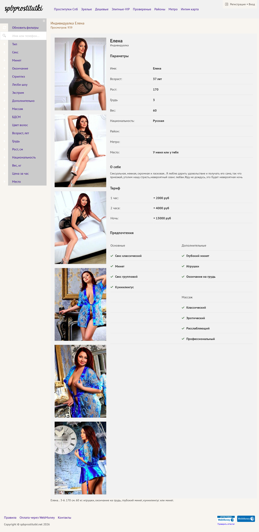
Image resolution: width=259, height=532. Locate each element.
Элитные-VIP (121, 9)
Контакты (64, 517)
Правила (10, 517)
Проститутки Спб (66, 9)
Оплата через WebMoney (37, 517)
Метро (173, 9)
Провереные (142, 9)
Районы (159, 9)
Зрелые (86, 9)
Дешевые (101, 9)
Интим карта (190, 9)
